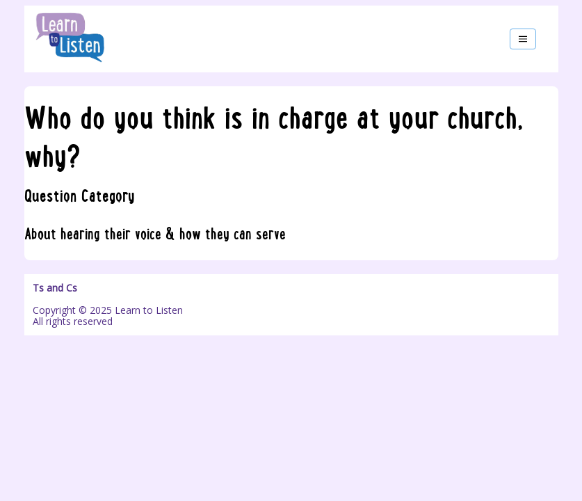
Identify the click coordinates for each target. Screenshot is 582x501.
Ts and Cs (55, 288)
